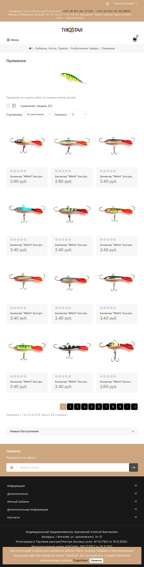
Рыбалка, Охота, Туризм (51, 48)
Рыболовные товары (84, 48)
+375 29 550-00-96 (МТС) (113, 11)
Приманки (108, 48)
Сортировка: (14, 115)
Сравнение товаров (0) (36, 106)
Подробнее (80, 560)
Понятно (96, 560)
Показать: (61, 115)
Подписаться (133, 467)
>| (135, 407)
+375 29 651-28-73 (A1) (77, 11)
